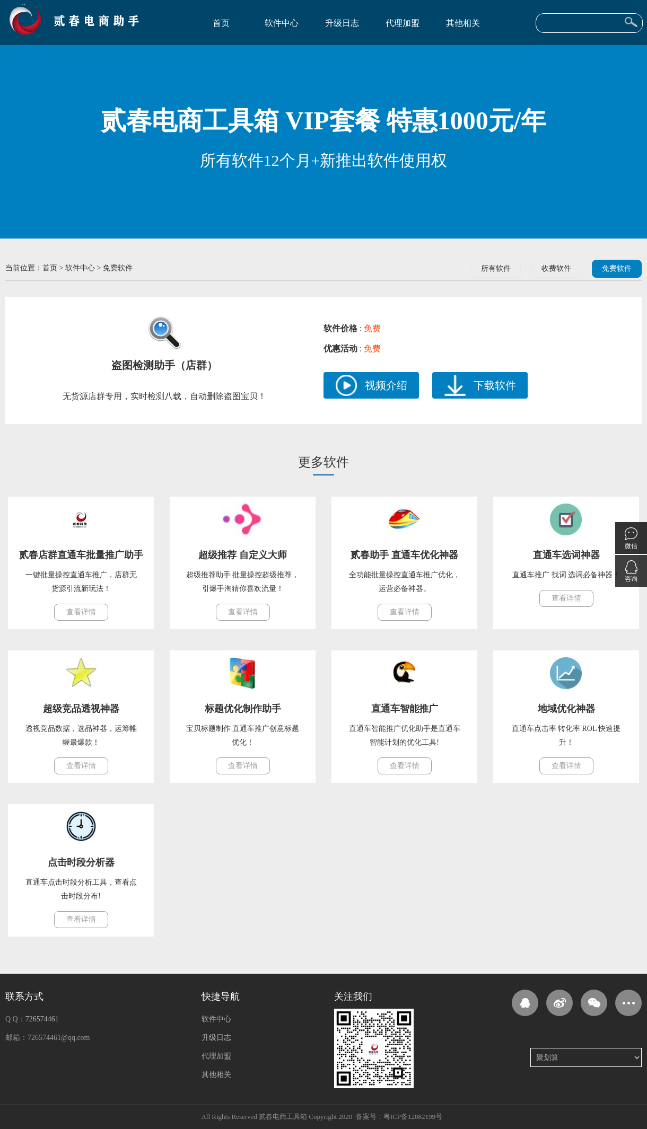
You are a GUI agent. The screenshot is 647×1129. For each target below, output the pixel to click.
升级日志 (342, 23)
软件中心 (282, 23)
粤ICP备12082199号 (412, 1117)
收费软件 (556, 268)
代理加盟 (402, 23)
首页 (221, 23)
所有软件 (496, 268)
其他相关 (463, 23)
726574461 (42, 1019)
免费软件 (118, 268)
